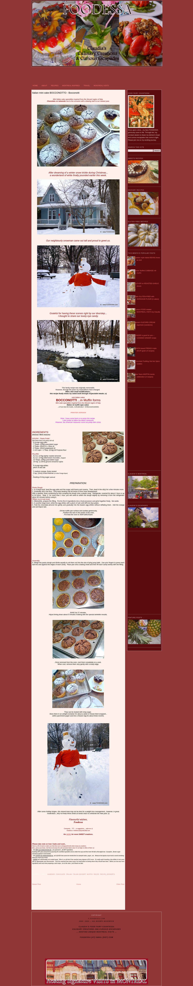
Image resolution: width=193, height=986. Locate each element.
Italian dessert (79, 874)
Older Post (120, 884)
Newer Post (36, 884)
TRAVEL (86, 86)
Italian (69, 874)
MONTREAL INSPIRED (71, 86)
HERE (68, 834)
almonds (51, 874)
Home (78, 884)
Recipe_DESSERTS (107, 874)
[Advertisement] (96, 75)
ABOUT (44, 86)
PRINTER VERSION (78, 413)
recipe (96, 874)
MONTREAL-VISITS (101, 86)
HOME (35, 86)
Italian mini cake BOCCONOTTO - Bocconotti (55, 93)
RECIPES (54, 86)
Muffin (90, 874)
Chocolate (60, 874)
